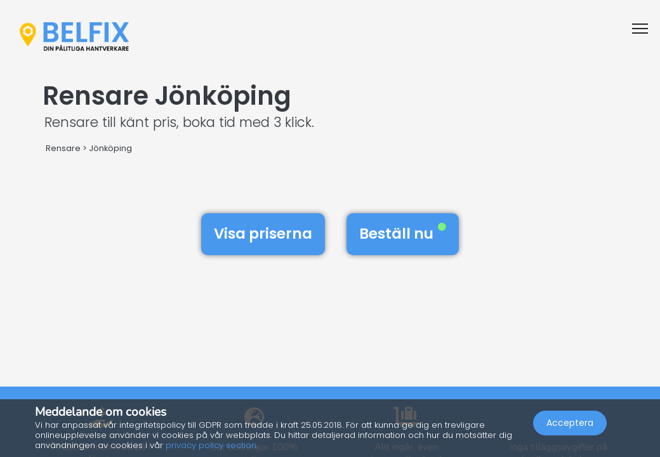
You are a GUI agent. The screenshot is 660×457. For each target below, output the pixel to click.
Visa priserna (263, 233)
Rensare (63, 148)
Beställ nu (402, 233)
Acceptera (569, 422)
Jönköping (110, 148)
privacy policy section (211, 445)
